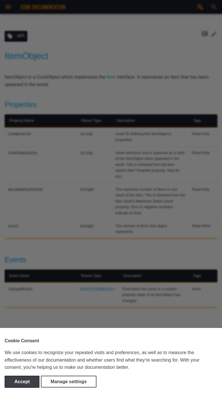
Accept (22, 381)
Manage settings (69, 381)
